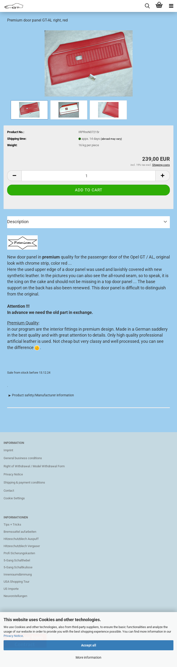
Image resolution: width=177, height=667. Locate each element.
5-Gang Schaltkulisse (18, 567)
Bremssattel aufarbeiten (20, 531)
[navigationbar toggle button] (171, 6)
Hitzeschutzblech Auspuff (21, 539)
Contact (9, 490)
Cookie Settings (14, 498)
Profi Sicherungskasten (19, 553)
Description (18, 221)
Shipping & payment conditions (24, 482)
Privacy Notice (13, 636)
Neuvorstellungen (15, 596)
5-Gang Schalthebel (17, 560)
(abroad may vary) (111, 138)
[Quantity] (88, 175)
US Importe (11, 589)
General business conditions (23, 458)
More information (88, 657)
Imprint (8, 450)
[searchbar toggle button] (147, 6)
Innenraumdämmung (18, 574)
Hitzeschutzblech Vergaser (22, 546)
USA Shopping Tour (16, 581)
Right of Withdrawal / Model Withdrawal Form (34, 466)
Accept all (88, 645)
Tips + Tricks (12, 524)
